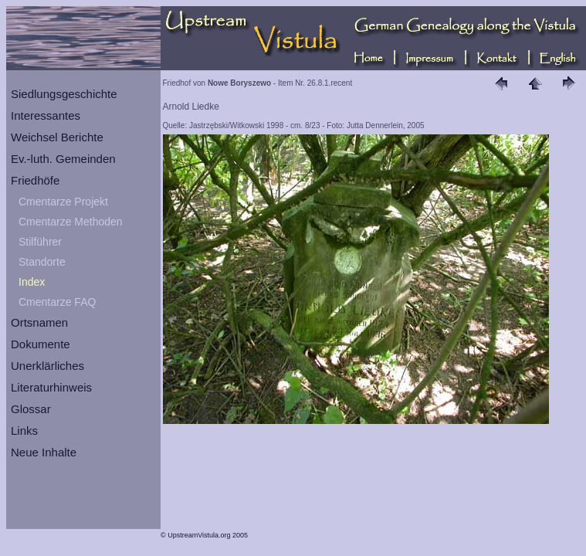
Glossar (31, 408)
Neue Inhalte (43, 452)
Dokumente (40, 344)
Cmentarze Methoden (71, 221)
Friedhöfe (35, 180)
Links (24, 430)
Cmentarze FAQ (57, 302)
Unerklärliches (47, 365)
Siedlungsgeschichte (64, 93)
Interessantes (45, 115)
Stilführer (40, 242)
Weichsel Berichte (57, 137)
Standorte (42, 262)
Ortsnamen (39, 322)
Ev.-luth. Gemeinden (63, 158)
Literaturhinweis (51, 387)
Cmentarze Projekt (63, 201)
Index (32, 282)
